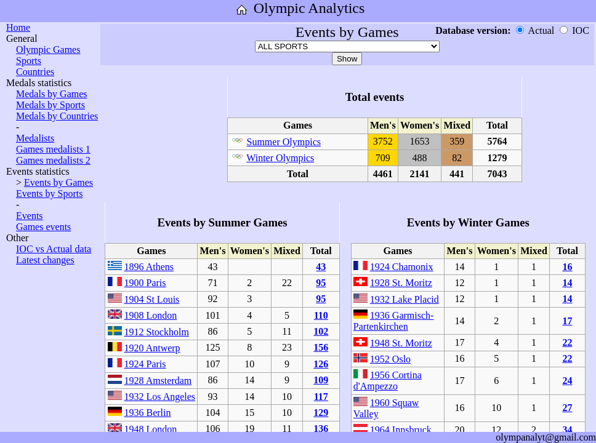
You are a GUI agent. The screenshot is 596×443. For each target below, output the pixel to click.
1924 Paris (145, 364)
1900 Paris (145, 282)
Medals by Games (51, 94)
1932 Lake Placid (404, 299)
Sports (28, 60)
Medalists (35, 138)
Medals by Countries (57, 116)
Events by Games (58, 182)
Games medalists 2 (53, 160)
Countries (35, 71)
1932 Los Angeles (160, 396)
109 (320, 380)
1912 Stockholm (156, 332)
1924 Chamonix (401, 266)
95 (321, 282)
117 (321, 396)
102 (320, 331)
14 (567, 282)
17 (567, 321)
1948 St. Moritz (401, 343)
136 (320, 428)
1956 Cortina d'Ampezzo (387, 380)
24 (567, 380)
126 (320, 364)
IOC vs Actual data (53, 249)
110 (321, 315)
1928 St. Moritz (401, 282)
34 (567, 430)
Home (18, 27)
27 (567, 407)
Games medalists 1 (53, 149)
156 (320, 347)
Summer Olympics (284, 142)
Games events (43, 227)
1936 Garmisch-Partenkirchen (393, 321)
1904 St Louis (152, 299)
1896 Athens (149, 266)
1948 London (150, 429)
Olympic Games (48, 49)
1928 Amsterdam (158, 380)
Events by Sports (49, 193)
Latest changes (45, 260)
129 (320, 412)
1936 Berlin (147, 412)
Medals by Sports (50, 105)
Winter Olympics (280, 158)
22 (567, 342)
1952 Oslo (390, 359)
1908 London (150, 315)
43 (321, 266)
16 (567, 266)
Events (29, 215)
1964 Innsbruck (401, 430)
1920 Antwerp (152, 348)
